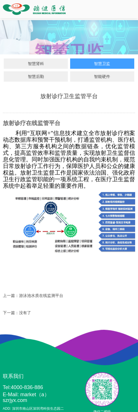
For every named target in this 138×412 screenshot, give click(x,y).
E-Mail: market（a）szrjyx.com (26, 397)
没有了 (25, 313)
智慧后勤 (36, 76)
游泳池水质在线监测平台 (41, 296)
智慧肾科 (36, 63)
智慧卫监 (102, 63)
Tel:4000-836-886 (23, 387)
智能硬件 (102, 76)
